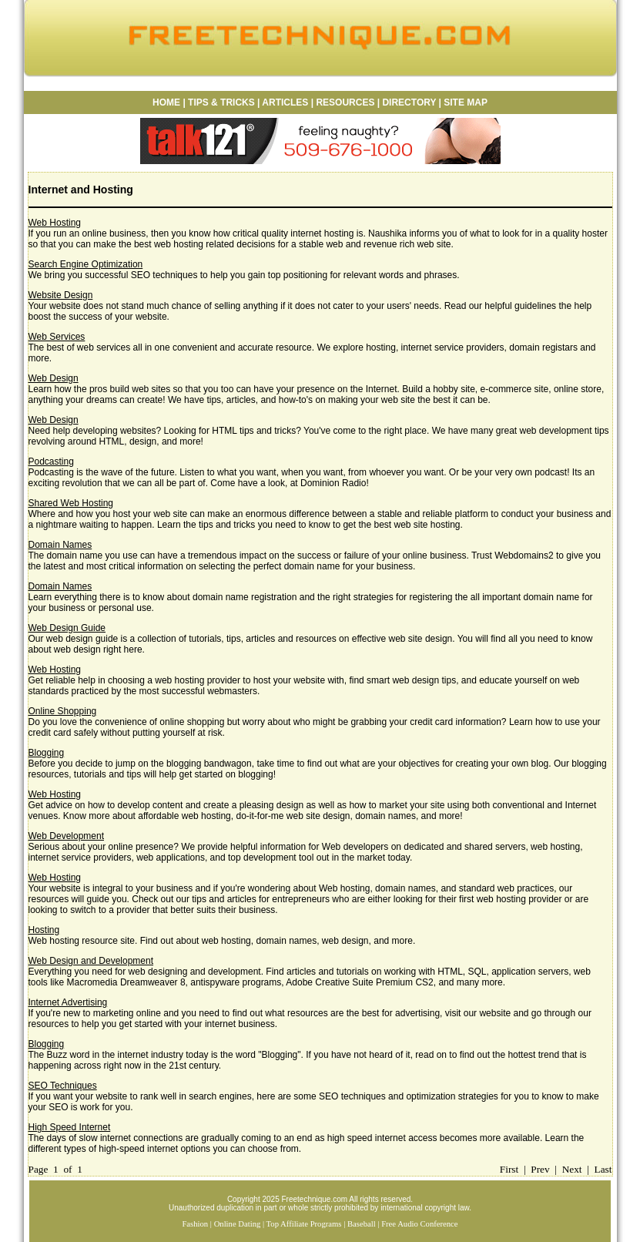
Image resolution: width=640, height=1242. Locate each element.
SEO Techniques (62, 1085)
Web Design (53, 378)
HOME (166, 102)
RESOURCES (343, 102)
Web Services (56, 336)
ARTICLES (285, 102)
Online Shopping (62, 711)
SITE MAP (466, 102)
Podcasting (51, 461)
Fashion (195, 1224)
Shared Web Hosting (71, 503)
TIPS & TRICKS (221, 102)
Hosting (44, 930)
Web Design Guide (67, 628)
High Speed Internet (69, 1127)
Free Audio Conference (419, 1224)
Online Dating (237, 1224)
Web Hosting (54, 222)
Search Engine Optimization (85, 264)
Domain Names (60, 544)
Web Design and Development (91, 960)
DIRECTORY (409, 102)
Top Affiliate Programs (304, 1224)
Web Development (66, 836)
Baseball (361, 1224)
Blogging (46, 752)
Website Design (60, 295)
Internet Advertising (68, 1002)
